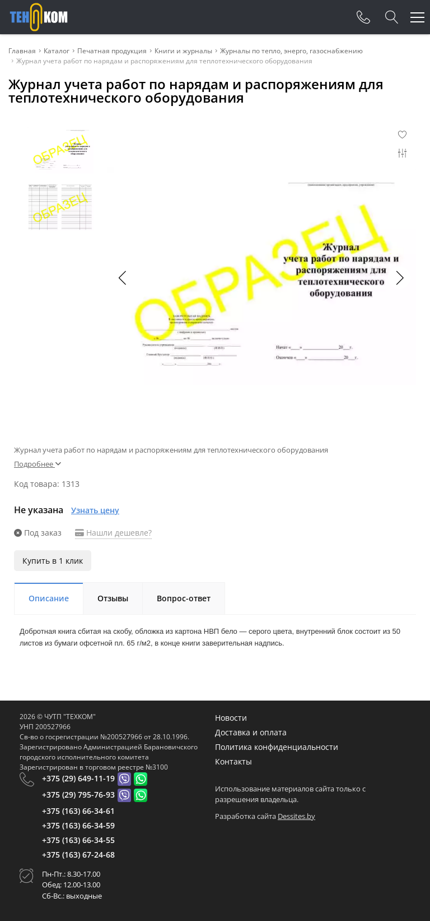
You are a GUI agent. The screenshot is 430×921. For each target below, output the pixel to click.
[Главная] (39, 17)
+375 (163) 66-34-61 (78, 810)
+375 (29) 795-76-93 (78, 794)
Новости (231, 717)
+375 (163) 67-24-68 (78, 854)
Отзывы (112, 598)
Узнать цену (95, 510)
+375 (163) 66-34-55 (78, 840)
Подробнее (37, 464)
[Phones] (363, 17)
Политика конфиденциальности (276, 747)
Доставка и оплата (251, 732)
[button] (399, 277)
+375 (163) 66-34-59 (78, 825)
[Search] (392, 17)
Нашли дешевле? (113, 532)
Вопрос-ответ (184, 598)
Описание (49, 598)
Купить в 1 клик (52, 560)
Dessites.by (296, 816)
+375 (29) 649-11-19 (78, 778)
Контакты (233, 761)
